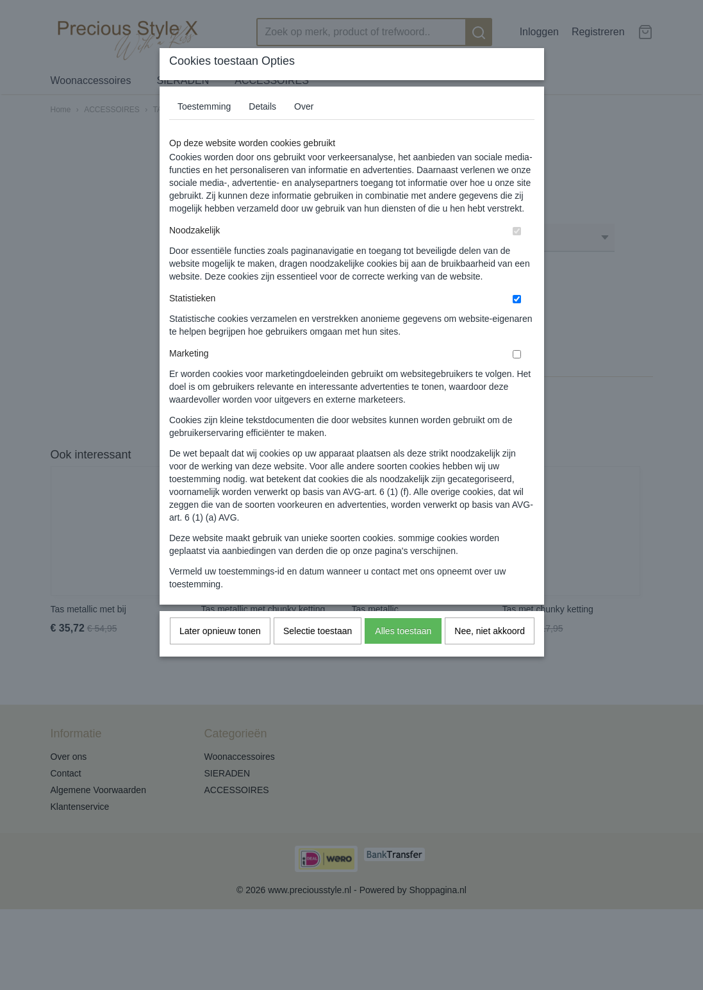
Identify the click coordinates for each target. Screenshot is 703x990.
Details (262, 106)
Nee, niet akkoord (489, 631)
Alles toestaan (403, 631)
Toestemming (204, 106)
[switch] (517, 231)
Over (303, 106)
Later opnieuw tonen (220, 631)
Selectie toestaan (317, 631)
